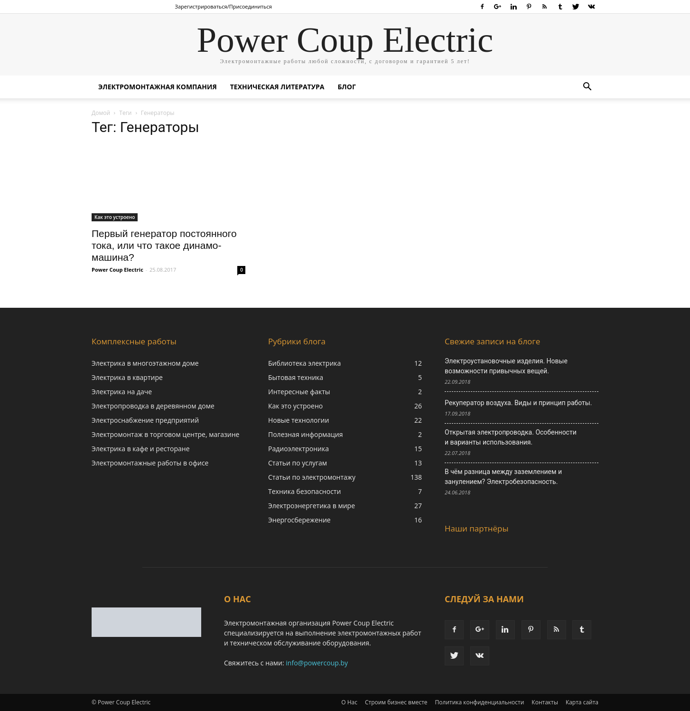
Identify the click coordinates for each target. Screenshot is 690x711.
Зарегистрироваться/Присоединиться (223, 6)
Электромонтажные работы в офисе (150, 462)
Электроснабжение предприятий (145, 420)
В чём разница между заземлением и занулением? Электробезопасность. (503, 476)
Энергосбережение (299, 519)
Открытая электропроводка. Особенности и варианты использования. (511, 437)
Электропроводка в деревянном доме (153, 405)
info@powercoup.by (317, 662)
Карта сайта (582, 702)
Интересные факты (299, 391)
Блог (346, 86)
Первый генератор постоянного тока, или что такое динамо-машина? (164, 245)
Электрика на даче (122, 391)
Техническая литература (277, 86)
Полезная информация (305, 434)
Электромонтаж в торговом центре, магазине (165, 434)
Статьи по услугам (297, 462)
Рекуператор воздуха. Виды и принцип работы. (518, 403)
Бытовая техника (295, 377)
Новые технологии (298, 420)
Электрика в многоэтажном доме (145, 363)
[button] (587, 87)
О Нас (349, 702)
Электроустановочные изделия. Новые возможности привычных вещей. (506, 366)
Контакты (544, 702)
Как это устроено (114, 217)
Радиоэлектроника (298, 448)
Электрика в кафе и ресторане (141, 448)
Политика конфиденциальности (479, 702)
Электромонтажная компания (157, 86)
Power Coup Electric (117, 269)
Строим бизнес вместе (396, 702)
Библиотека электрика (304, 363)
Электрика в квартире (127, 377)
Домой (101, 113)
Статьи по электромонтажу (311, 477)
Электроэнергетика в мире (311, 505)
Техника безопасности (304, 491)
